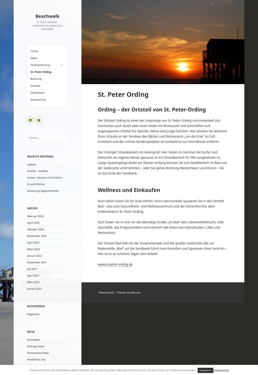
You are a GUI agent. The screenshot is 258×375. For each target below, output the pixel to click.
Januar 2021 (34, 289)
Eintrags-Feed (35, 346)
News (34, 58)
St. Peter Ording (41, 72)
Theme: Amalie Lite (129, 292)
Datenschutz (38, 99)
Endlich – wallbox (37, 171)
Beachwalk (47, 16)
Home (34, 51)
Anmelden (33, 340)
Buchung (36, 79)
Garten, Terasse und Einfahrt (44, 177)
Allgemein (33, 314)
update (31, 164)
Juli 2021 (32, 269)
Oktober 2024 (35, 229)
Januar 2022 (34, 256)
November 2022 (37, 236)
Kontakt (35, 86)
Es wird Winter (36, 184)
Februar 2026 (35, 216)
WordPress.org (36, 359)
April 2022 (33, 242)
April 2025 (33, 223)
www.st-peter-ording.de (115, 264)
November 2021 (37, 262)
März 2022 (33, 249)
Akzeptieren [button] (206, 370)
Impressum (38, 92)
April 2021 (33, 275)
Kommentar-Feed (38, 353)
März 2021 (33, 282)
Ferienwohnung (40, 65)
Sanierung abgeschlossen (43, 191)
